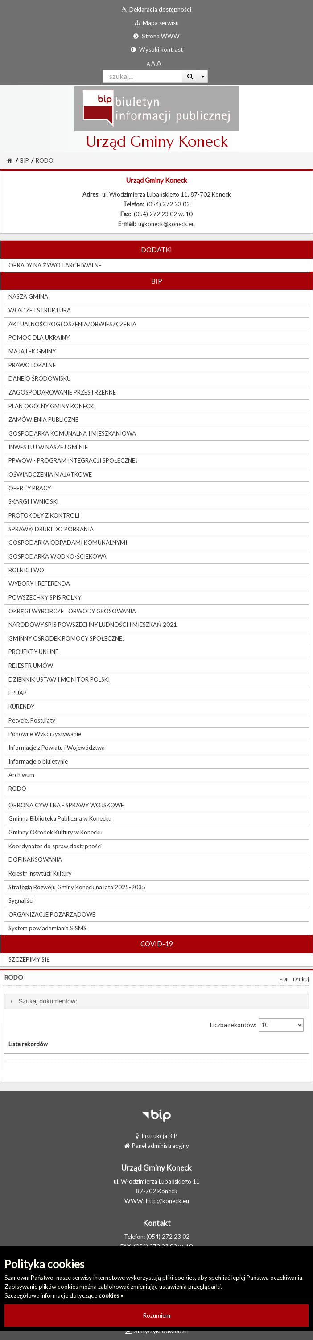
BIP (24, 160)
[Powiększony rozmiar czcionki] (153, 63)
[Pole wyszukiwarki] (142, 76)
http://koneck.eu (167, 1200)
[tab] (156, 1001)
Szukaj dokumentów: (47, 1001)
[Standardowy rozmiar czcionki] (148, 63)
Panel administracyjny (156, 1145)
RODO (45, 160)
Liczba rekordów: (257, 1025)
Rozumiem (156, 1315)
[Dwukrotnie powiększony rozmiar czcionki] (158, 63)
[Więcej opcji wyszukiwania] (203, 76)
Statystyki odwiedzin (157, 1331)
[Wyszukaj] (190, 76)
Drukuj (301, 979)
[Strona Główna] (9, 160)
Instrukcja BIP (156, 1135)
